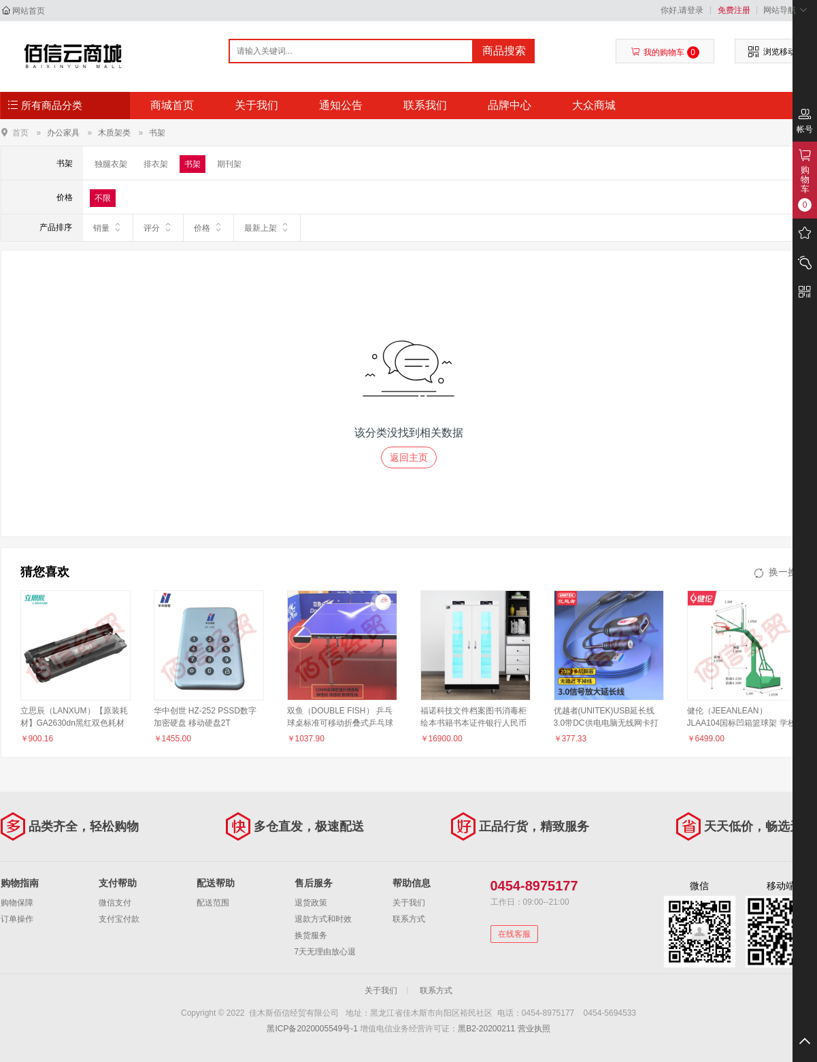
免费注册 (734, 10)
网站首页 (28, 11)
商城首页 (172, 105)
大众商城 (594, 105)
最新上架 (267, 227)
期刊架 (229, 164)
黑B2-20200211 (486, 1028)
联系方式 (409, 919)
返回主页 (409, 457)
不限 (103, 198)
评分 (158, 227)
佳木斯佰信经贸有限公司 (73, 55)
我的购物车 (665, 52)
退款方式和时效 (323, 919)
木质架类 (114, 133)
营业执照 (534, 1028)
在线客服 (514, 934)
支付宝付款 (119, 919)
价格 (208, 227)
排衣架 (156, 164)
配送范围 (213, 902)
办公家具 (63, 133)
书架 (157, 133)
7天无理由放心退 (325, 951)
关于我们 (256, 105)
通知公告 (341, 105)
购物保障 (17, 902)
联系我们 (425, 105)
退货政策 (311, 902)
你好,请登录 (682, 10)
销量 (107, 227)
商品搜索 (504, 51)
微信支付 (115, 902)
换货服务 (311, 935)
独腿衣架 (111, 164)
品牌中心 (509, 105)
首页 (20, 132)
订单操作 (17, 919)
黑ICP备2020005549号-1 (312, 1028)
